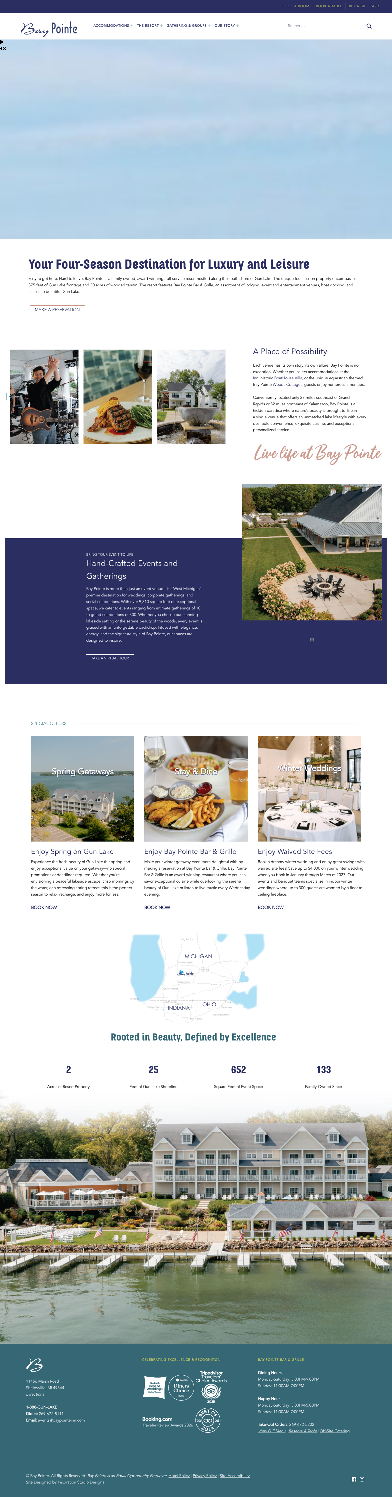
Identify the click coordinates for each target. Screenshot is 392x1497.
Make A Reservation (57, 310)
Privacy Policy (205, 1476)
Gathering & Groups (186, 25)
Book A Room (296, 6)
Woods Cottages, (288, 385)
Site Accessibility (235, 1476)
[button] (10, 396)
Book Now (44, 908)
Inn (255, 378)
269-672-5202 (301, 1425)
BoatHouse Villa (288, 378)
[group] (68, 1077)
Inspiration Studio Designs (81, 1483)
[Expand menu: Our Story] (237, 25)
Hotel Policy (179, 1476)
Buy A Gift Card (364, 6)
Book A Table (329, 6)
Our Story (224, 25)
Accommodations (111, 25)
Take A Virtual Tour (110, 658)
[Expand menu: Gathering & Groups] (209, 25)
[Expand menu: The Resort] (161, 25)
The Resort (148, 25)
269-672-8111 (51, 1414)
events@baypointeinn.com (61, 1421)
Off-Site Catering (335, 1431)
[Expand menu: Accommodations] (131, 25)
